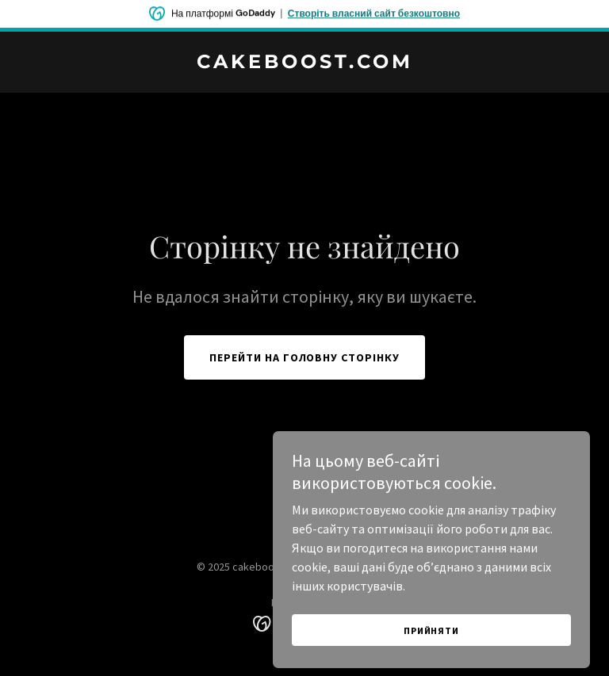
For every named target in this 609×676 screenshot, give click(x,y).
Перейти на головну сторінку (304, 357)
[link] (305, 63)
